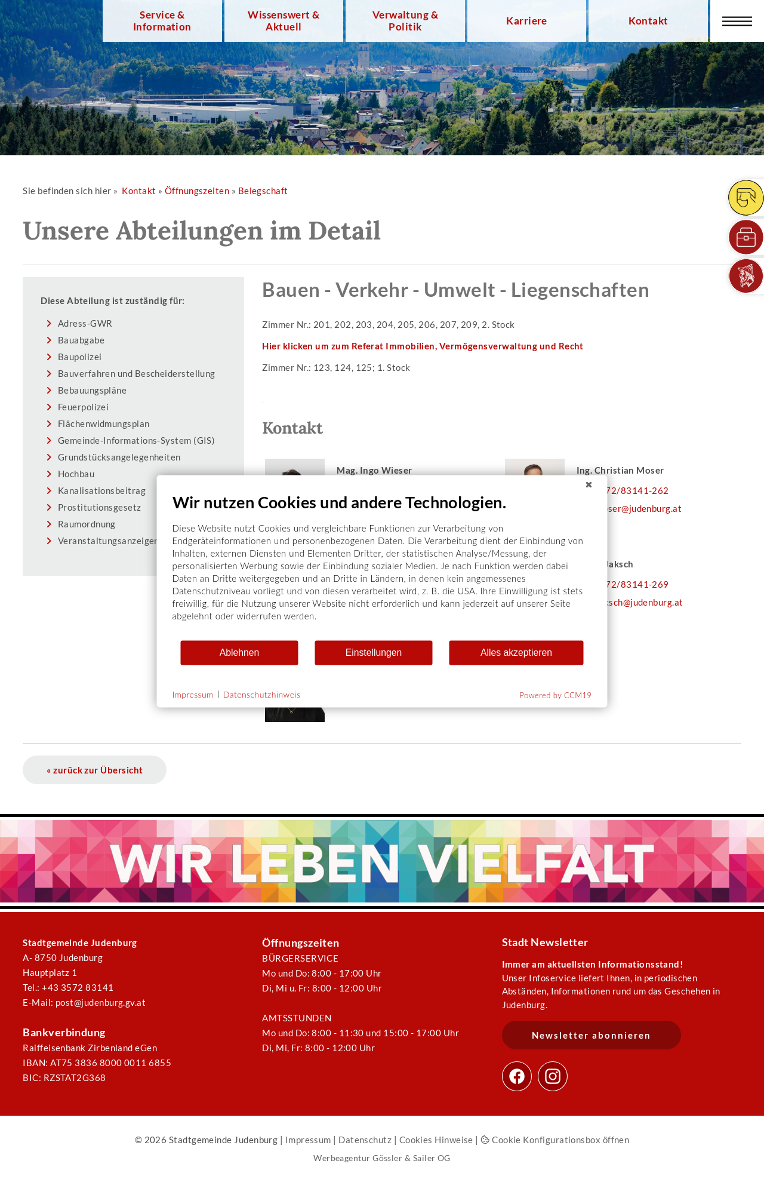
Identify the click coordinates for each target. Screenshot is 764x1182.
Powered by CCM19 (556, 694)
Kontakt (648, 21)
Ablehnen (240, 652)
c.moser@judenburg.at (635, 508)
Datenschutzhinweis (262, 694)
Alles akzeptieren (516, 652)
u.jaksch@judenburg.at (636, 602)
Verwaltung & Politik (405, 21)
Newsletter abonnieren (591, 1035)
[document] (382, 565)
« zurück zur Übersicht (95, 770)
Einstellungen (374, 652)
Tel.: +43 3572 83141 (68, 987)
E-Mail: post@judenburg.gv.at (84, 1002)
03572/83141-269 (629, 584)
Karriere (526, 21)
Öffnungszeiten (197, 190)
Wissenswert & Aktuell (283, 21)
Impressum (308, 1139)
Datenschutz (365, 1139)
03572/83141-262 (629, 490)
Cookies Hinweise (436, 1139)
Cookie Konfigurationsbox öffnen (554, 1139)
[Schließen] (589, 484)
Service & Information (162, 21)
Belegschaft (263, 190)
